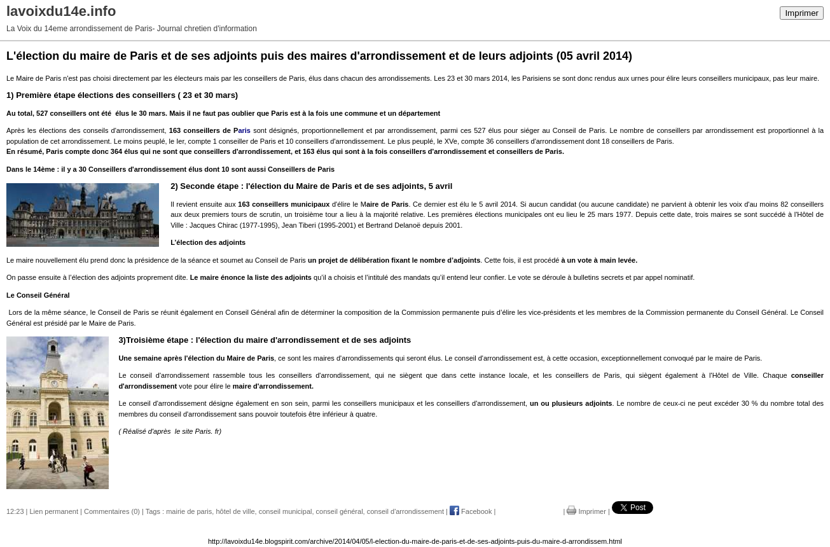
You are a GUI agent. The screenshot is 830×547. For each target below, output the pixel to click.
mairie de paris (189, 511)
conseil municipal (285, 511)
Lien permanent (54, 511)
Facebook (471, 511)
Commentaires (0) (112, 511)
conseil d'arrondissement (405, 511)
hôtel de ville (235, 511)
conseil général (339, 511)
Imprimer (802, 13)
